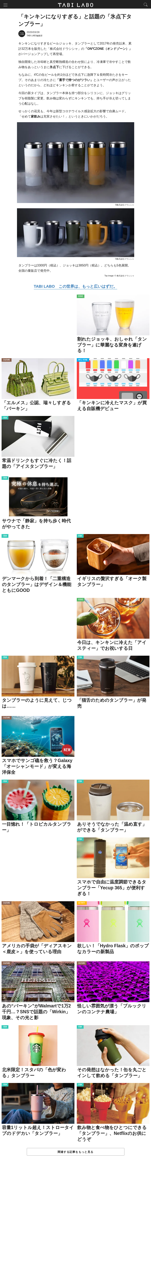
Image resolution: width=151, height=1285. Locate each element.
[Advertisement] (75, 1225)
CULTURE (6, 361)
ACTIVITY (81, 904)
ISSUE (80, 297)
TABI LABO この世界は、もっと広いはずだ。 (75, 287)
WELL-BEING (83, 361)
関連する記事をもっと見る (75, 1152)
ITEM (5, 419)
